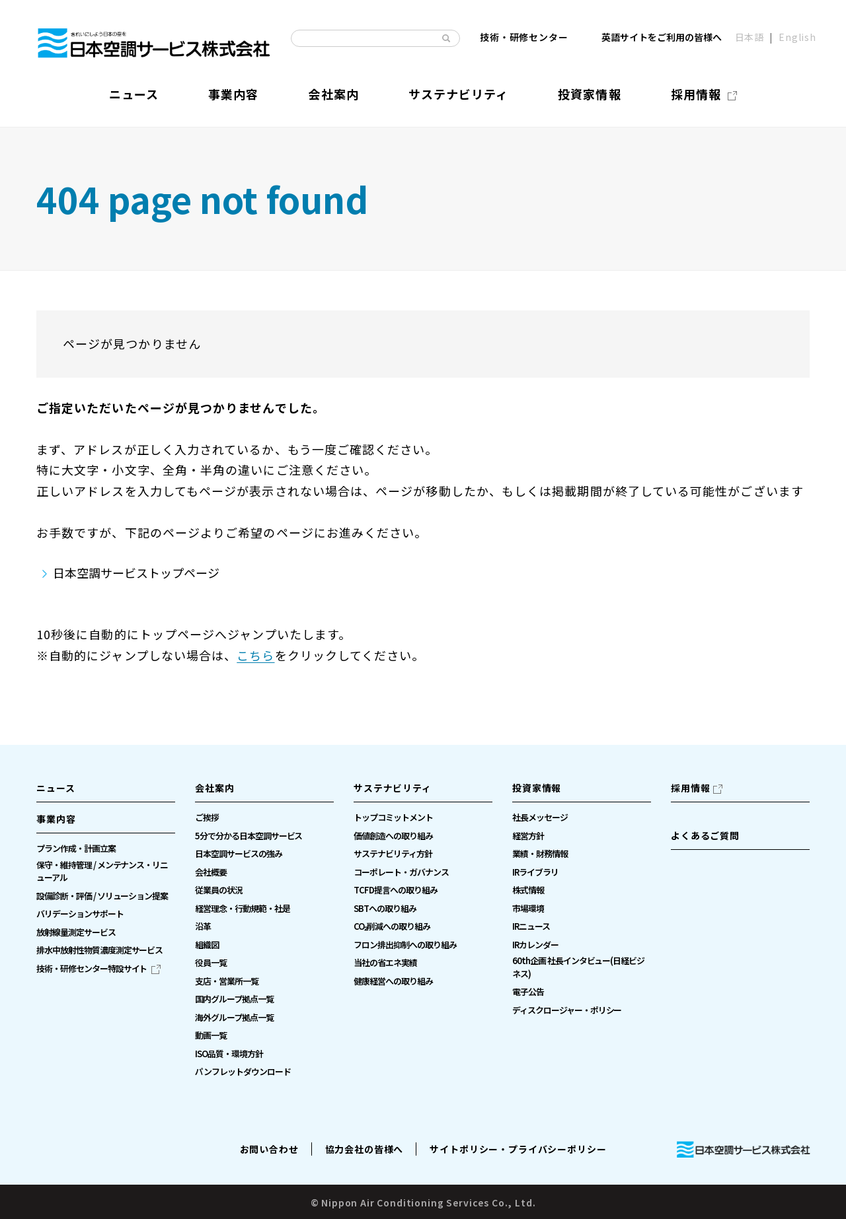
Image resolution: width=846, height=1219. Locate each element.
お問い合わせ (269, 1149)
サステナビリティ (393, 787)
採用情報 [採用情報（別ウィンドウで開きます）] (690, 787)
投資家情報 (536, 787)
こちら (255, 655)
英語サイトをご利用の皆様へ (661, 37)
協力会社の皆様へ (364, 1149)
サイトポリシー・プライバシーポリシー (518, 1149)
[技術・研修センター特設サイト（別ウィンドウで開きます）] (98, 968)
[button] (105, 822)
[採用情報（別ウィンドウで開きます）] (703, 94)
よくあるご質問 (705, 835)
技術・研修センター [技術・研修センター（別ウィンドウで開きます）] (524, 37)
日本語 (750, 37)
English (797, 37)
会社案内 (214, 787)
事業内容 (55, 818)
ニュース (55, 787)
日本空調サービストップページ (136, 572)
